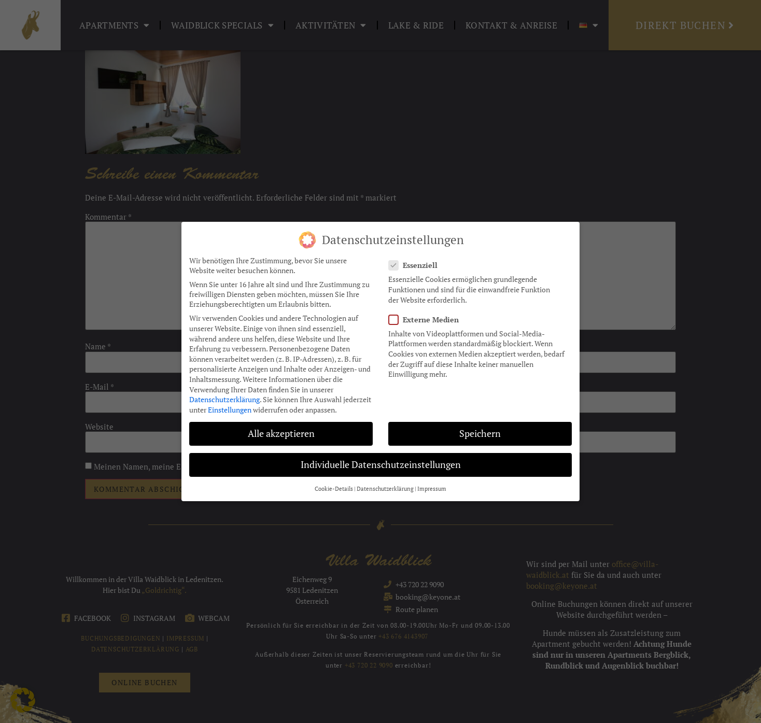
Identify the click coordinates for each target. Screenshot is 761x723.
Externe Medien (427, 317)
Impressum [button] (431, 486)
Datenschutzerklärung (224, 397)
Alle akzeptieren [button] (281, 431)
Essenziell (416, 263)
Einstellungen (229, 408)
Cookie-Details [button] (334, 486)
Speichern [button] (480, 431)
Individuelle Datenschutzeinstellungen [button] (381, 463)
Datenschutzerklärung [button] (385, 486)
